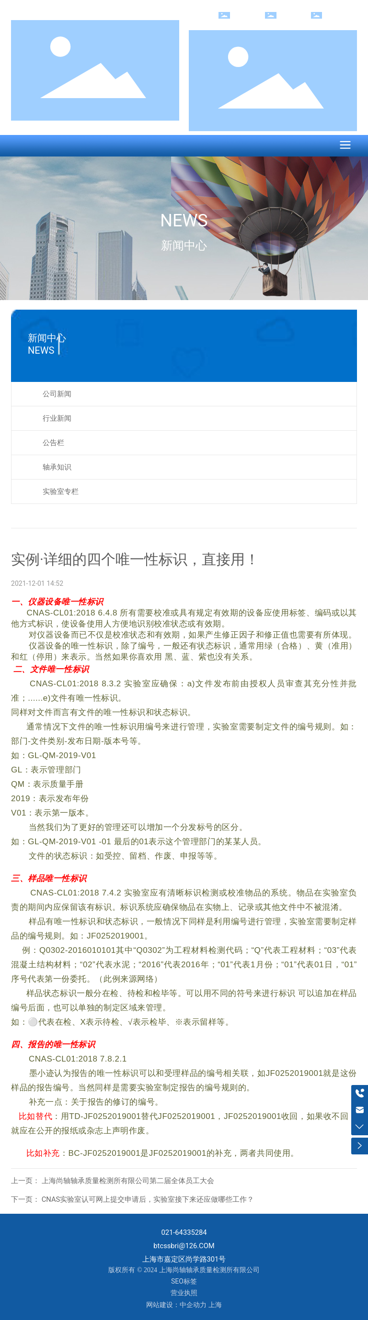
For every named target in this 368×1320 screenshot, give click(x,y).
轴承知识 (57, 467)
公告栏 (53, 442)
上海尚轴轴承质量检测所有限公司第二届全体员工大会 (127, 1180)
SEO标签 (184, 1281)
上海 (215, 1305)
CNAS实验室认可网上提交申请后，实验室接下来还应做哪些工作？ (147, 1199)
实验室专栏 (61, 491)
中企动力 (193, 1305)
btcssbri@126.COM (183, 1246)
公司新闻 (57, 394)
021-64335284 (184, 1232)
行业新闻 (57, 418)
